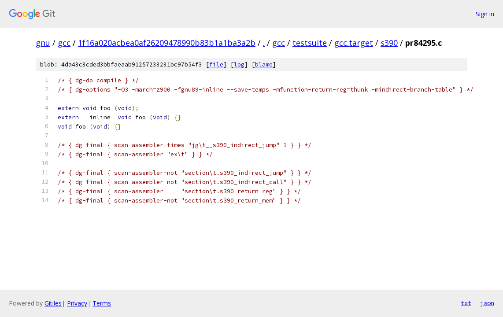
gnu (43, 42)
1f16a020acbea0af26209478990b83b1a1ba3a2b (166, 42)
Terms (101, 303)
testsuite (309, 42)
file (216, 64)
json (487, 303)
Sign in (485, 14)
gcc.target (353, 42)
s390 (389, 42)
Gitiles (53, 303)
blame (264, 64)
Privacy (77, 303)
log (239, 64)
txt (466, 303)
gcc (64, 42)
